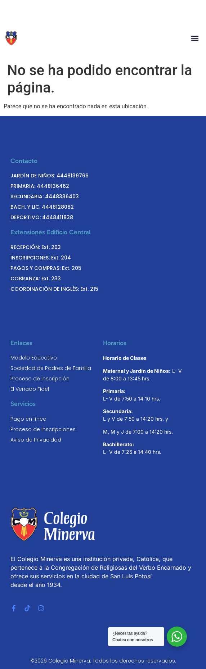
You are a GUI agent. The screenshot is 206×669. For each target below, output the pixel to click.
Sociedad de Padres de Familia (50, 368)
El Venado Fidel (29, 389)
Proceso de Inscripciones (43, 429)
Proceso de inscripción (40, 378)
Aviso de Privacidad (35, 439)
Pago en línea (28, 418)
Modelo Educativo (33, 357)
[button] (195, 38)
